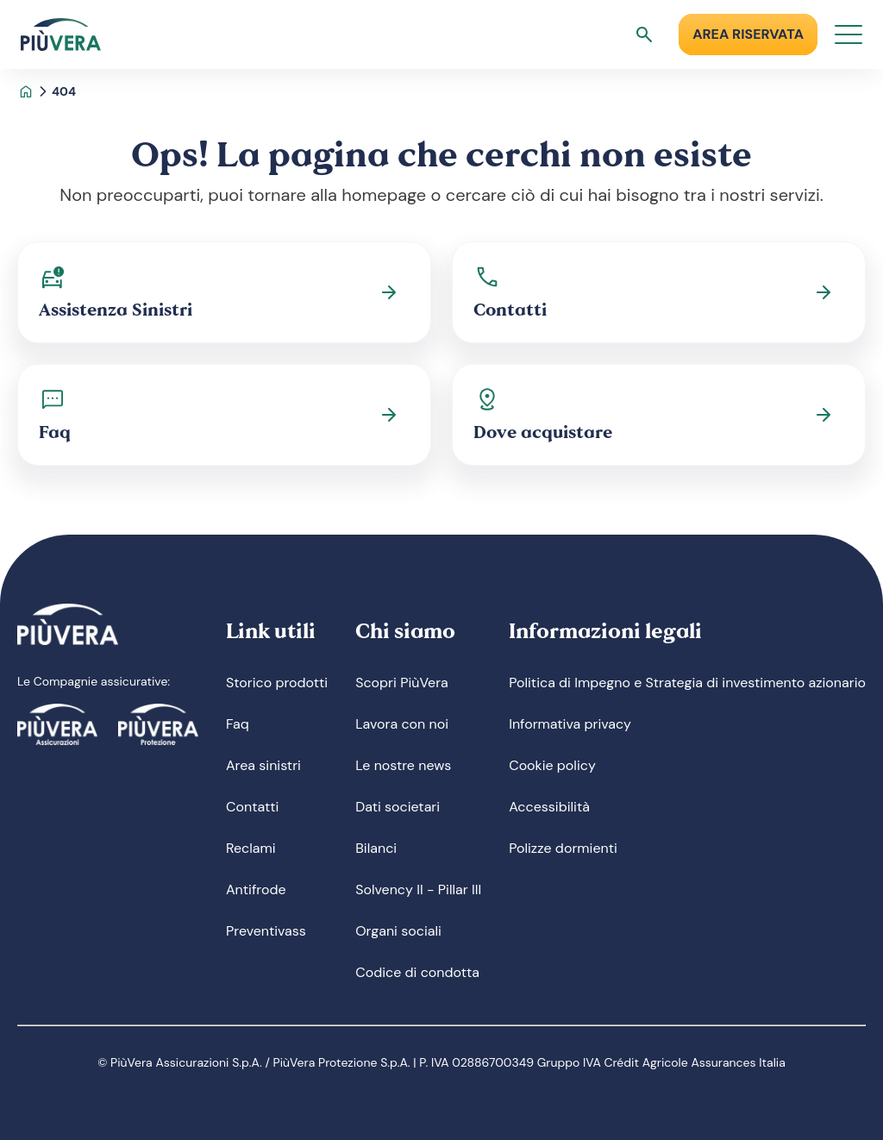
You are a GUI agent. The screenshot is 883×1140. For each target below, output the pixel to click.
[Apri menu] (848, 34)
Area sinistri (263, 765)
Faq (237, 724)
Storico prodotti (277, 682)
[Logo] (60, 34)
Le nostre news (403, 765)
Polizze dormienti (563, 848)
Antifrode (256, 889)
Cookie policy (552, 765)
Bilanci (376, 848)
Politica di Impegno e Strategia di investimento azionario (687, 682)
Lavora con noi (401, 724)
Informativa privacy (570, 724)
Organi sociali (398, 931)
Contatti (252, 807)
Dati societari (397, 807)
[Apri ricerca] (644, 34)
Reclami (251, 848)
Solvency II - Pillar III (418, 889)
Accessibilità (549, 807)
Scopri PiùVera (401, 682)
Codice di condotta (417, 972)
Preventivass (266, 931)
